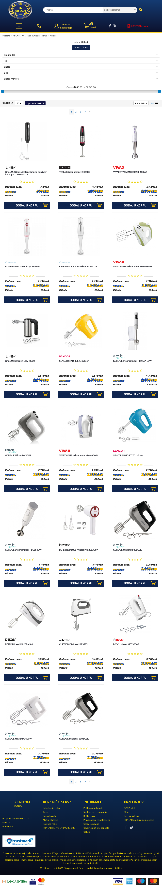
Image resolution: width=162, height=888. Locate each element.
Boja (81, 72)
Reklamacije (89, 816)
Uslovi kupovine (91, 824)
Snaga (81, 66)
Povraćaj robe (50, 824)
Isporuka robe (50, 816)
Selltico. (118, 868)
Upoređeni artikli (35, 103)
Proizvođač (81, 55)
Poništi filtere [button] (81, 47)
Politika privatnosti (92, 808)
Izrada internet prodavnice (99, 868)
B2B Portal (129, 808)
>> (90, 111)
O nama (6, 822)
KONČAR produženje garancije (139, 820)
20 (19, 103)
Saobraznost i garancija (95, 812)
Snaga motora (81, 78)
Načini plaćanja (50, 820)
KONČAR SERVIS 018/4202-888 (59, 828)
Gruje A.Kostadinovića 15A (15, 818)
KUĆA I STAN (19, 36)
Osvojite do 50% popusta (96, 828)
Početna (6, 36)
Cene (45, 812)
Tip (81, 60)
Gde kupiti (7, 826)
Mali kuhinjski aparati (37, 36)
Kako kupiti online (52, 808)
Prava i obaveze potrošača (96, 820)
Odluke (87, 832)
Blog (126, 812)
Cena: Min (141, 103)
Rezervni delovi (131, 816)
